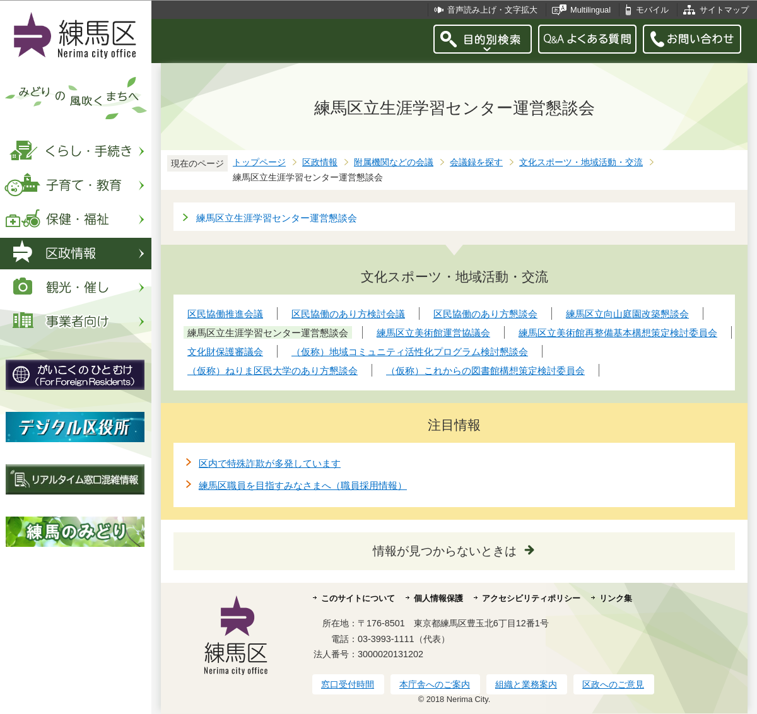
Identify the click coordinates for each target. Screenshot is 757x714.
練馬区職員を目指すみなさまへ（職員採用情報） (303, 485)
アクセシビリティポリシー (531, 598)
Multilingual (590, 10)
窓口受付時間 (347, 684)
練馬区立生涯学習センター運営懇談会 (276, 218)
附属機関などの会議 (393, 162)
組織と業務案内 (526, 684)
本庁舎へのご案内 (434, 684)
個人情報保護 (438, 598)
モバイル (652, 10)
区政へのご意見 (613, 684)
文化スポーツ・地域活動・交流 (581, 162)
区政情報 (319, 162)
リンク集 (615, 598)
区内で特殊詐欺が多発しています (270, 463)
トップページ (259, 162)
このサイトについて (358, 598)
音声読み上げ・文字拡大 (492, 10)
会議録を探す (476, 162)
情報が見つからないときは (445, 551)
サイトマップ (724, 10)
